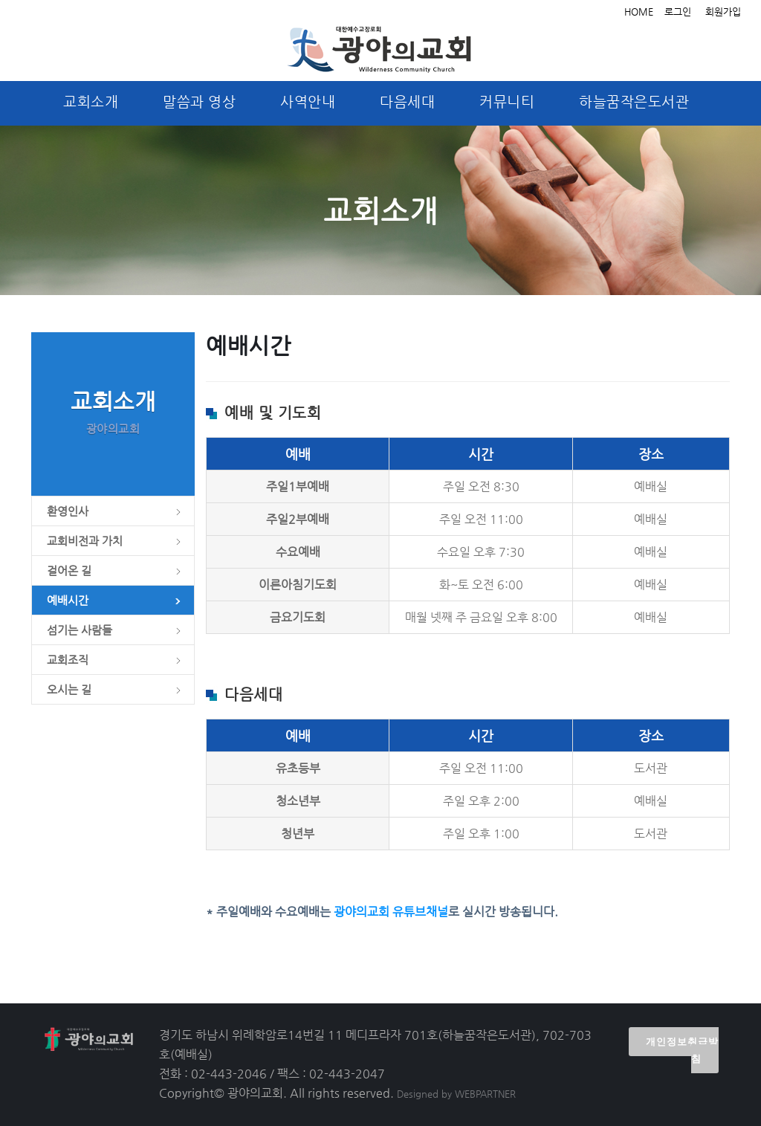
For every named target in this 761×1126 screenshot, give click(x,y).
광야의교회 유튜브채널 (391, 912)
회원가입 (723, 11)
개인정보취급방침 (682, 1050)
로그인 (677, 11)
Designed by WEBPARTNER (456, 1093)
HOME (638, 11)
